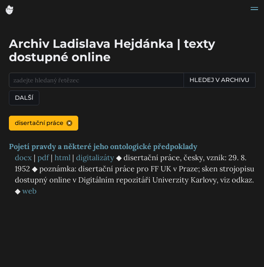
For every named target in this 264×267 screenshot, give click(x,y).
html (62, 157)
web (29, 190)
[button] (254, 9)
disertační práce (43, 122)
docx (23, 157)
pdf (43, 157)
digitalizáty (95, 157)
